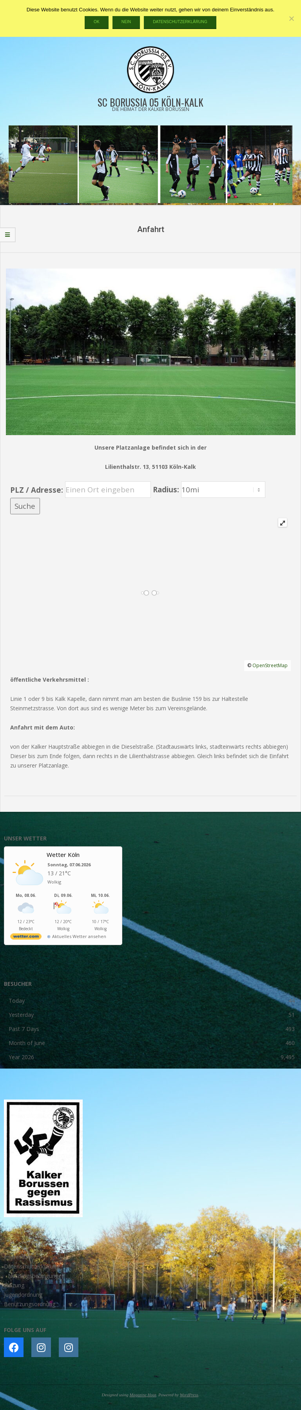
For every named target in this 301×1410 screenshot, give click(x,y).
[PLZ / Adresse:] (108, 489)
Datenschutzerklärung (180, 22)
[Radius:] (223, 489)
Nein (126, 22)
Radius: (167, 489)
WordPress (189, 1394)
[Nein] (291, 18)
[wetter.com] (26, 938)
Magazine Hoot (142, 1394)
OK (97, 22)
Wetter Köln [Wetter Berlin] (63, 854)
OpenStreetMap (270, 665)
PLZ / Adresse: (36, 489)
